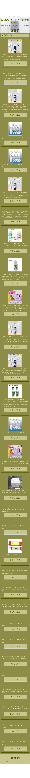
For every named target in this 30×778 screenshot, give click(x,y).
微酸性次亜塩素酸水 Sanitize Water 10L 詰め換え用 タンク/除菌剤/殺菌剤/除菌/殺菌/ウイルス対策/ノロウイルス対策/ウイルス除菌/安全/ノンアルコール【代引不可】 (14, 492)
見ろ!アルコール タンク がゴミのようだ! (15, 761)
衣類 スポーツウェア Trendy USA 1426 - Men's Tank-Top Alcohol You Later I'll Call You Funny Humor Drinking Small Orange (14, 624)
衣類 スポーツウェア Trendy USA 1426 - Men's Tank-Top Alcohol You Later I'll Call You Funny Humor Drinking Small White (14, 589)
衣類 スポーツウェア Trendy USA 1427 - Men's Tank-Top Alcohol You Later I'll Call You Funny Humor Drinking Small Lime (14, 641)
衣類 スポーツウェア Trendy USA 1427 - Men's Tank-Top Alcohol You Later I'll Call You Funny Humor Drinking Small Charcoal (14, 708)
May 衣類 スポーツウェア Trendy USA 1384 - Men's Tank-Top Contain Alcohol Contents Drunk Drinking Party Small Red (14, 527)
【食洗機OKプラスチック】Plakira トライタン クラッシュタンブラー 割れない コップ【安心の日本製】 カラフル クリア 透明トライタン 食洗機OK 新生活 (15, 245)
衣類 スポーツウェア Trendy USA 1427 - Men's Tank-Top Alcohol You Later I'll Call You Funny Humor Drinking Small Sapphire (14, 726)
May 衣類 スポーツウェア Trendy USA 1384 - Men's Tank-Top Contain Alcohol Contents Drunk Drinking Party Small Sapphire (14, 606)
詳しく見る (15, 63)
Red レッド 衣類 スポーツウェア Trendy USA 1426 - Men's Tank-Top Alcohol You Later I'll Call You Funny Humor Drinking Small (14, 510)
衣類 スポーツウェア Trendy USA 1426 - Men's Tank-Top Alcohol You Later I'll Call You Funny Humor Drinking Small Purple (14, 691)
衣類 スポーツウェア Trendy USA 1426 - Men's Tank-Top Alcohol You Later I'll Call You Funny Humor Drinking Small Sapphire (14, 743)
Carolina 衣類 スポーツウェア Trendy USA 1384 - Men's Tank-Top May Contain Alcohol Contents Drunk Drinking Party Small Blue (14, 658)
